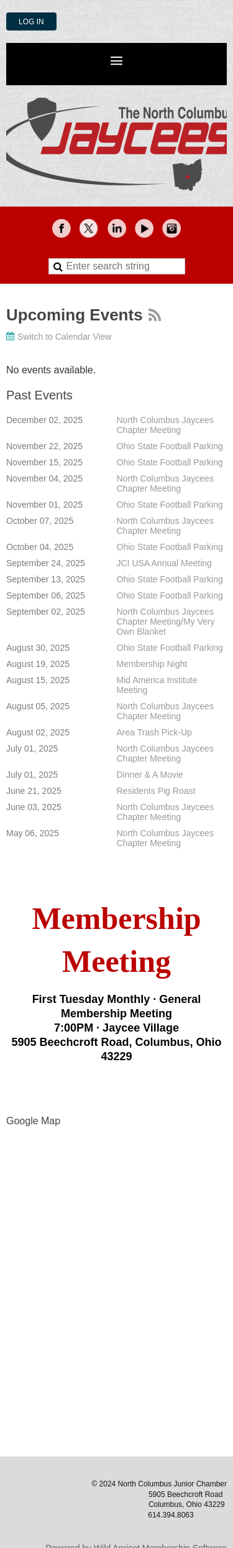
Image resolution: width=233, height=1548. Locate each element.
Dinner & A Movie (150, 775)
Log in (31, 21)
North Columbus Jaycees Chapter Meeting (165, 425)
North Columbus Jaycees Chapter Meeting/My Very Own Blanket (166, 621)
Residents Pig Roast (156, 791)
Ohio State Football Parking (170, 446)
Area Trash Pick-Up (154, 732)
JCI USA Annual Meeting (164, 563)
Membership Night (152, 664)
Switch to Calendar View (64, 337)
